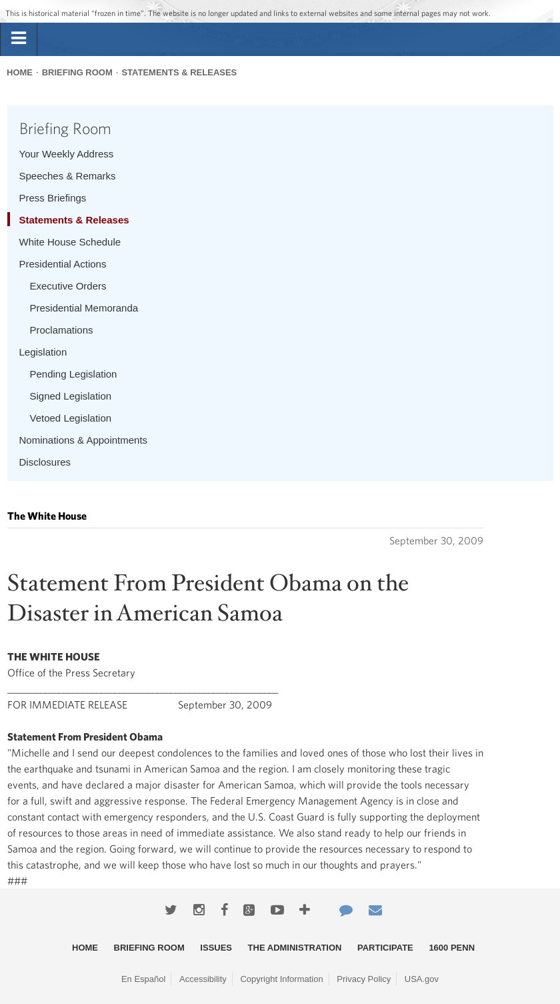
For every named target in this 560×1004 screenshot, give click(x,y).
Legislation (43, 352)
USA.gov (422, 979)
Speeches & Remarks (67, 175)
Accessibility (203, 979)
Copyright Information (281, 979)
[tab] (18, 38)
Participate (385, 948)
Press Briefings (53, 197)
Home (20, 72)
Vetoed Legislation (71, 418)
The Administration (295, 948)
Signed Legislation (71, 396)
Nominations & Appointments (83, 440)
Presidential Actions (63, 264)
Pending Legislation (73, 374)
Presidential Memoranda (84, 308)
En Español (143, 979)
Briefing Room (77, 72)
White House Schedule (70, 241)
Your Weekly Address (66, 153)
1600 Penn (452, 948)
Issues (216, 948)
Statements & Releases (179, 72)
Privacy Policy (364, 979)
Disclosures (45, 462)
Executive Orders (68, 286)
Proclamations (61, 330)
